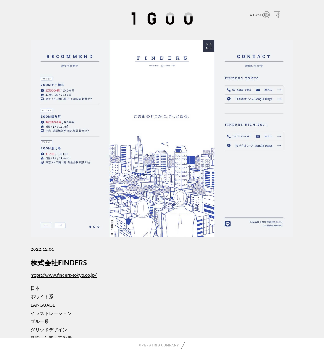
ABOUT (258, 15)
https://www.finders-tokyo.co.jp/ (64, 275)
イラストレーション (51, 313)
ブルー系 (40, 321)
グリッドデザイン (49, 330)
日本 (35, 288)
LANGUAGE (43, 305)
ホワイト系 (42, 296)
